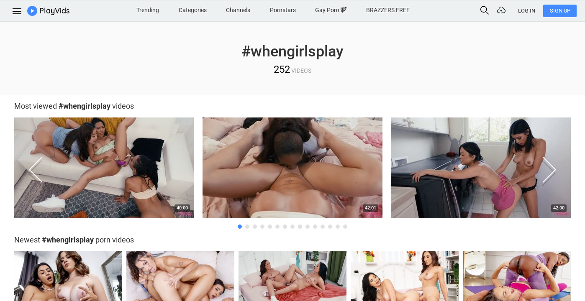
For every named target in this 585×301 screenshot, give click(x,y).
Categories (193, 10)
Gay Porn (330, 10)
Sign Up (560, 11)
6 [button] (277, 226)
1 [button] (240, 226)
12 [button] (323, 226)
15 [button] (345, 226)
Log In (526, 11)
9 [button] (300, 226)
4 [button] (262, 226)
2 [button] (247, 226)
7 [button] (285, 226)
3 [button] (255, 226)
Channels (238, 10)
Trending (147, 10)
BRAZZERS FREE (388, 10)
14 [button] (338, 226)
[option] (104, 169)
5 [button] (270, 226)
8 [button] (292, 226)
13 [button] (330, 226)
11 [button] (315, 226)
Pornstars (283, 10)
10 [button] (307, 226)
